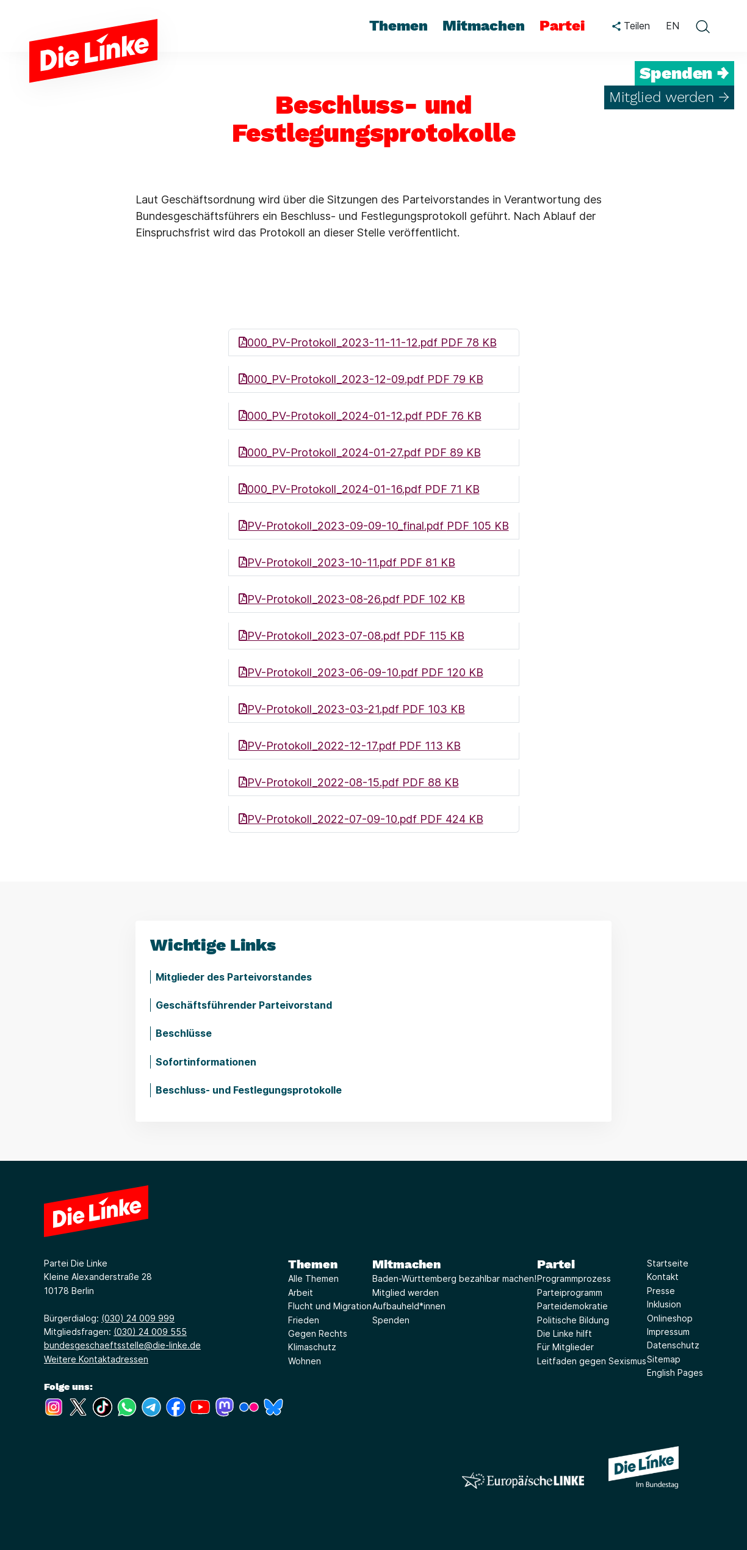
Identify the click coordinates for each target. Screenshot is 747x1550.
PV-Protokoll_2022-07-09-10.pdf (361, 819)
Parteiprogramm (569, 1292)
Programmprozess (574, 1278)
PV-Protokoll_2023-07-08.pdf (351, 635)
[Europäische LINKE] (523, 1480)
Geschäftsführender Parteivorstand (244, 1005)
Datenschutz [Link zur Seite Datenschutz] (673, 1345)
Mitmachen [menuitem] (483, 25)
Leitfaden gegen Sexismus (591, 1361)
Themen (312, 1264)
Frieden (303, 1320)
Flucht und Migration (330, 1306)
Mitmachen (406, 1264)
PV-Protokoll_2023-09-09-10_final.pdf (374, 525)
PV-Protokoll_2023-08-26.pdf (352, 599)
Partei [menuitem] (562, 25)
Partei (556, 1264)
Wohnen (304, 1361)
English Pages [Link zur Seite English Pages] (675, 1372)
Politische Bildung (573, 1320)
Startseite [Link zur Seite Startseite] (667, 1263)
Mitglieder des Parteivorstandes (234, 977)
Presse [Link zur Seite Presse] (661, 1290)
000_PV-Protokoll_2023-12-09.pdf (361, 379)
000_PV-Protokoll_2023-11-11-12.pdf (368, 342)
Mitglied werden (405, 1292)
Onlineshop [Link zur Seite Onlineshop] (670, 1318)
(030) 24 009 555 (150, 1331)
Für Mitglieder (565, 1347)
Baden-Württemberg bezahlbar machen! (454, 1278)
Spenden (391, 1320)
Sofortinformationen (206, 1062)
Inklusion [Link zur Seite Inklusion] (664, 1304)
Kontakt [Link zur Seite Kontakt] (663, 1276)
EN (672, 26)
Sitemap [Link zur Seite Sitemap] (663, 1359)
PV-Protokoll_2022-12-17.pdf (350, 745)
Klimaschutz (312, 1347)
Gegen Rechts (317, 1333)
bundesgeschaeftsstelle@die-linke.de (122, 1345)
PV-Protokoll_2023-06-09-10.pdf (361, 672)
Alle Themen (313, 1278)
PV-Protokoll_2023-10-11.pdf (347, 562)
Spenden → (684, 73)
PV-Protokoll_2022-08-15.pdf (349, 782)
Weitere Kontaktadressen (96, 1359)
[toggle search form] (702, 26)
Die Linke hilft (564, 1333)
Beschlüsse (184, 1033)
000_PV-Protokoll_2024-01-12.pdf (360, 415)
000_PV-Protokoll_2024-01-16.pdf (359, 489)
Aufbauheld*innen (409, 1306)
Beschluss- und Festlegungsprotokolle (249, 1090)
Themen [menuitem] (398, 25)
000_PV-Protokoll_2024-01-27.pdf (360, 452)
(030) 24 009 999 (138, 1318)
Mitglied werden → (669, 97)
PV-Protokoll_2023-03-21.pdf (352, 709)
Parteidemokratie (572, 1306)
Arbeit (300, 1292)
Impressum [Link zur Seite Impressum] (668, 1331)
